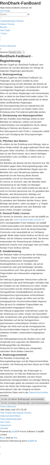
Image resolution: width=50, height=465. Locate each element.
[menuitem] (12, 21)
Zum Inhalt (5, 11)
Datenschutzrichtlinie (38, 392)
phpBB (15, 431)
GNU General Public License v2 (29, 220)
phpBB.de (32, 441)
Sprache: (4, 52)
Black (2, 438)
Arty (15, 438)
